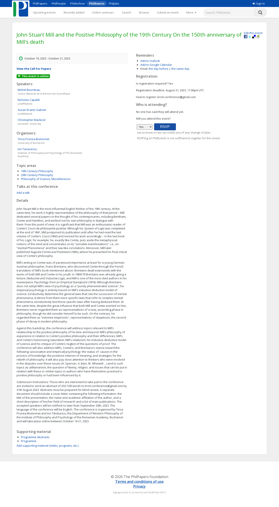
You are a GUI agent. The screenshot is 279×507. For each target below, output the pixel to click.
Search (126, 12)
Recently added (74, 12)
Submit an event (168, 12)
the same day (180, 69)
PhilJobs (114, 3)
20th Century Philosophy (37, 175)
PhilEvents (96, 3)
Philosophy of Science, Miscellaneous (46, 179)
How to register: (146, 97)
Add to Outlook (150, 61)
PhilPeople (59, 3)
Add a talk (23, 193)
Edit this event (253, 33)
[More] (191, 12)
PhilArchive (77, 3)
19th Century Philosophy (37, 171)
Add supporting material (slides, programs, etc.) (47, 446)
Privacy (139, 486)
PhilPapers (40, 3)
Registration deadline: (150, 90)
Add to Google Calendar (156, 65)
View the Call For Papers (34, 69)
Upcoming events (44, 12)
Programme (28, 441)
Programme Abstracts (35, 437)
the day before (158, 69)
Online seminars (103, 12)
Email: (144, 69)
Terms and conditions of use (139, 481)
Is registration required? (152, 83)
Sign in (259, 3)
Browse (144, 12)
